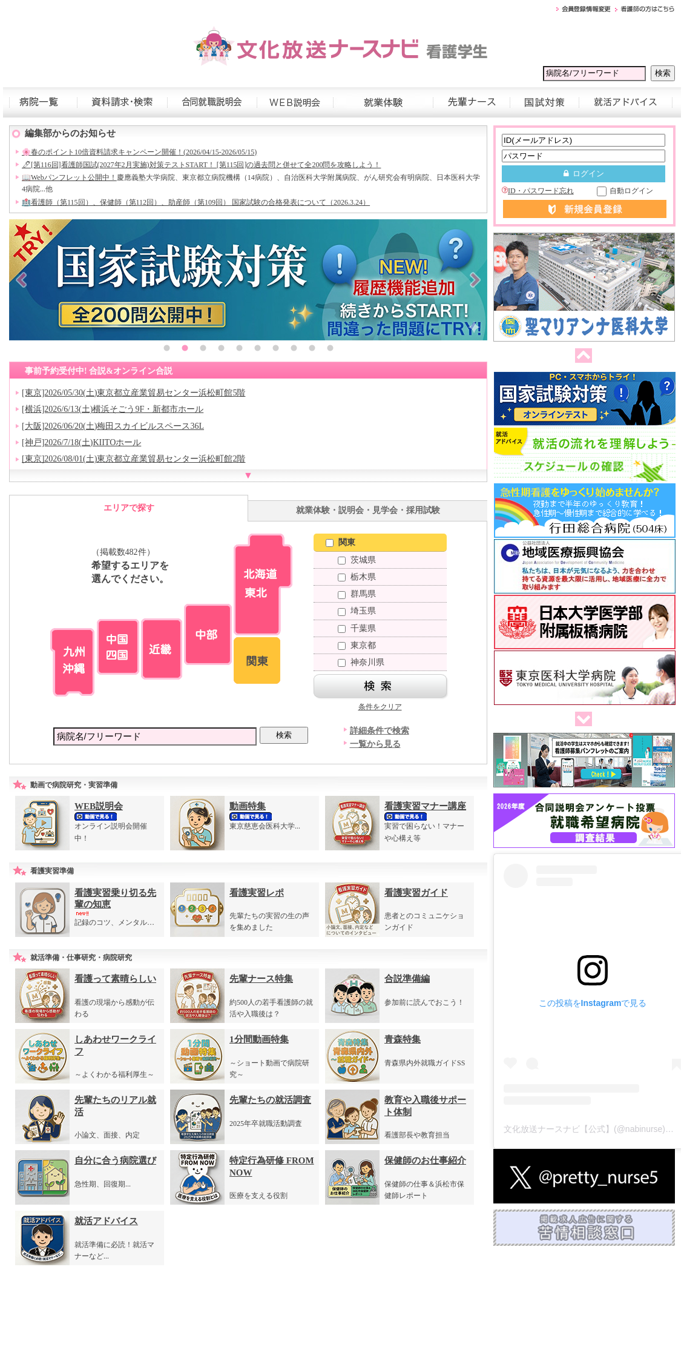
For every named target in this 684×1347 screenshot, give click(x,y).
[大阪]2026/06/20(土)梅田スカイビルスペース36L (113, 426)
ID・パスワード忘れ (538, 191)
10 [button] (330, 349)
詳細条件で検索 (379, 730)
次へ (581, 719)
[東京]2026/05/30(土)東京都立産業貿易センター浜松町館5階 (133, 392)
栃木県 (357, 576)
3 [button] (203, 349)
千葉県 (357, 628)
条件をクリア (380, 707)
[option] (248, 279)
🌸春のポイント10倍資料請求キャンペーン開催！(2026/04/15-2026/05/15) (139, 152)
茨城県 (357, 559)
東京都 (357, 645)
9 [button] (312, 349)
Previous (21, 280)
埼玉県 (357, 610)
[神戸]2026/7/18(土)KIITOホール (81, 442)
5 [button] (239, 349)
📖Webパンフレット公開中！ (69, 177)
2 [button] (185, 349)
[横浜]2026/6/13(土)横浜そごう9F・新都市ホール (112, 409)
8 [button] (294, 349)
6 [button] (257, 349)
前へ (581, 356)
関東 (340, 542)
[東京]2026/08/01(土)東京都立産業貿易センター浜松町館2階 (133, 458)
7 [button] (275, 349)
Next (475, 280)
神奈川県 (361, 662)
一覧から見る (375, 744)
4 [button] (221, 349)
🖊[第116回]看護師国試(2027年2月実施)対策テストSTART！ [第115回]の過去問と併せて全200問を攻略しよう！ (201, 165)
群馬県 (357, 593)
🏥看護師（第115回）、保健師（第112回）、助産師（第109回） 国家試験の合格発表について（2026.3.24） (196, 202)
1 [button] (166, 349)
